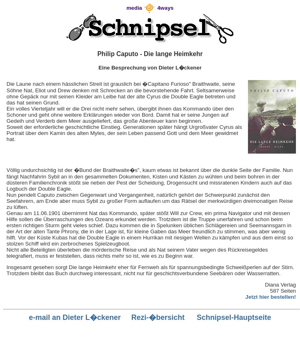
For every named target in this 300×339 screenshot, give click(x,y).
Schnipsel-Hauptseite (234, 317)
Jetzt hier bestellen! (271, 297)
